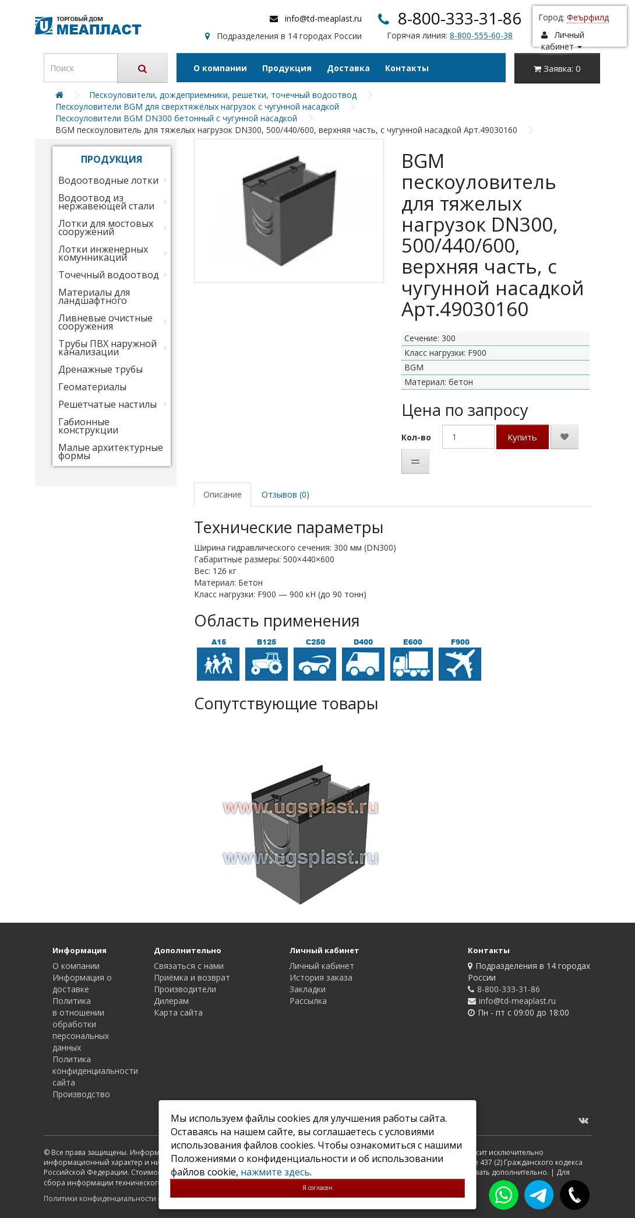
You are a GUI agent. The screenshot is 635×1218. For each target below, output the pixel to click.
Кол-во (416, 437)
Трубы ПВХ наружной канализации (107, 347)
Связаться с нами (189, 965)
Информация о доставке (82, 983)
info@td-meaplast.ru (323, 18)
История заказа (321, 977)
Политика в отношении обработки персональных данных (80, 1024)
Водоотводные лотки (108, 180)
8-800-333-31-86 (459, 18)
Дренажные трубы (100, 369)
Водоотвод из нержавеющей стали (106, 201)
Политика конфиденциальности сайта (95, 1071)
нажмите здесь (275, 1172)
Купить (522, 437)
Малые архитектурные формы (110, 451)
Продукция (287, 68)
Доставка (348, 68)
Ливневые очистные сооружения (105, 322)
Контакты (407, 68)
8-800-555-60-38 (481, 35)
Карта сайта (178, 1012)
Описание (222, 494)
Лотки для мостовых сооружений (105, 227)
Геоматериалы (92, 386)
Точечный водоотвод (108, 274)
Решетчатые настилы (107, 404)
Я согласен (317, 1188)
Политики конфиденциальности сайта (110, 1198)
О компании (220, 68)
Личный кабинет (322, 965)
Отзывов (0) (285, 494)
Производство (81, 1094)
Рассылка (308, 1000)
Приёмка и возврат (192, 977)
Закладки (308, 989)
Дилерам (171, 1000)
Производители (185, 989)
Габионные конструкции (88, 425)
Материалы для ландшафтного (94, 296)
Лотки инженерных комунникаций (103, 253)
